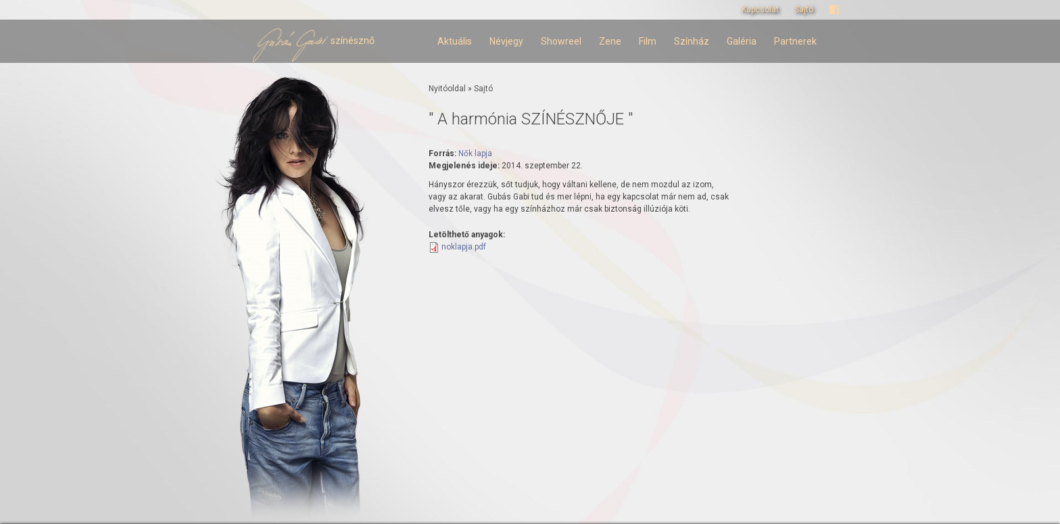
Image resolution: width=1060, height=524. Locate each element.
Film (647, 41)
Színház (691, 41)
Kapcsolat (760, 9)
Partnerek (795, 41)
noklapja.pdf (463, 247)
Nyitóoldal (447, 88)
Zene (610, 41)
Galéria (741, 41)
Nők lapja (475, 153)
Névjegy (506, 41)
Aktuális (454, 41)
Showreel (561, 41)
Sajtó (803, 9)
